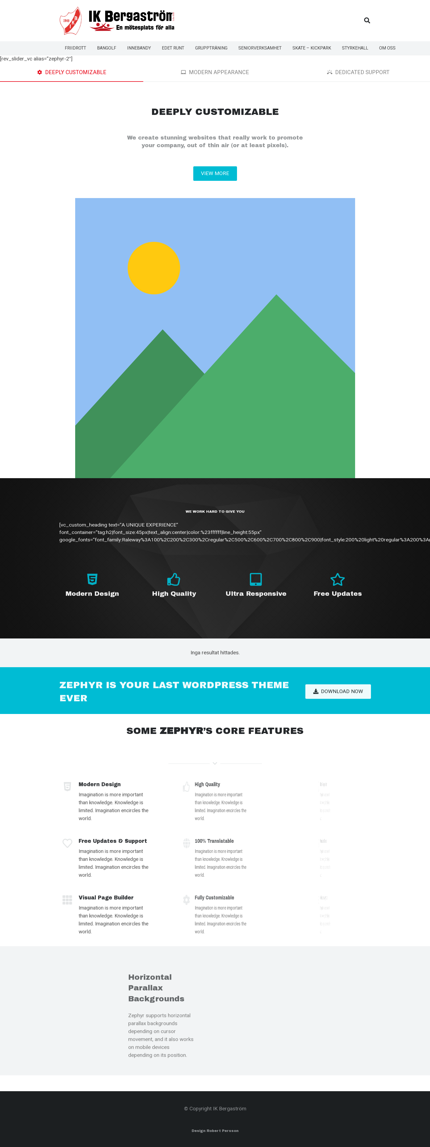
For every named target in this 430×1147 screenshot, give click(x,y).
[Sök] (367, 20)
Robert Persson (223, 1131)
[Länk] (70, 20)
